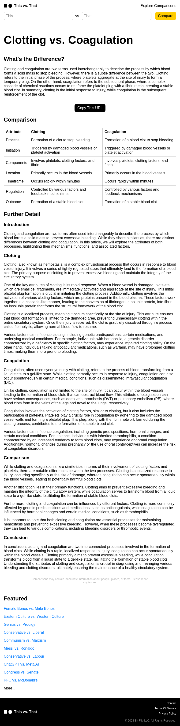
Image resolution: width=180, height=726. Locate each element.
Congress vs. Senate (21, 672)
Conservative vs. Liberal (24, 632)
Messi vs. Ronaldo (19, 648)
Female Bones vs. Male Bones (29, 609)
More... (9, 688)
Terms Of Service (165, 708)
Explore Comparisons (158, 6)
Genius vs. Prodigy (19, 624)
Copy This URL (90, 108)
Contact (171, 703)
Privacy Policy (167, 713)
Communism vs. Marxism (25, 640)
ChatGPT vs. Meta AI (21, 664)
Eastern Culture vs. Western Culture (34, 616)
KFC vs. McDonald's (21, 680)
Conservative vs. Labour (24, 656)
